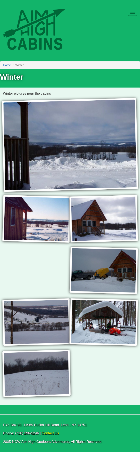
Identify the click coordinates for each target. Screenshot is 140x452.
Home (7, 65)
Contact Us (50, 433)
